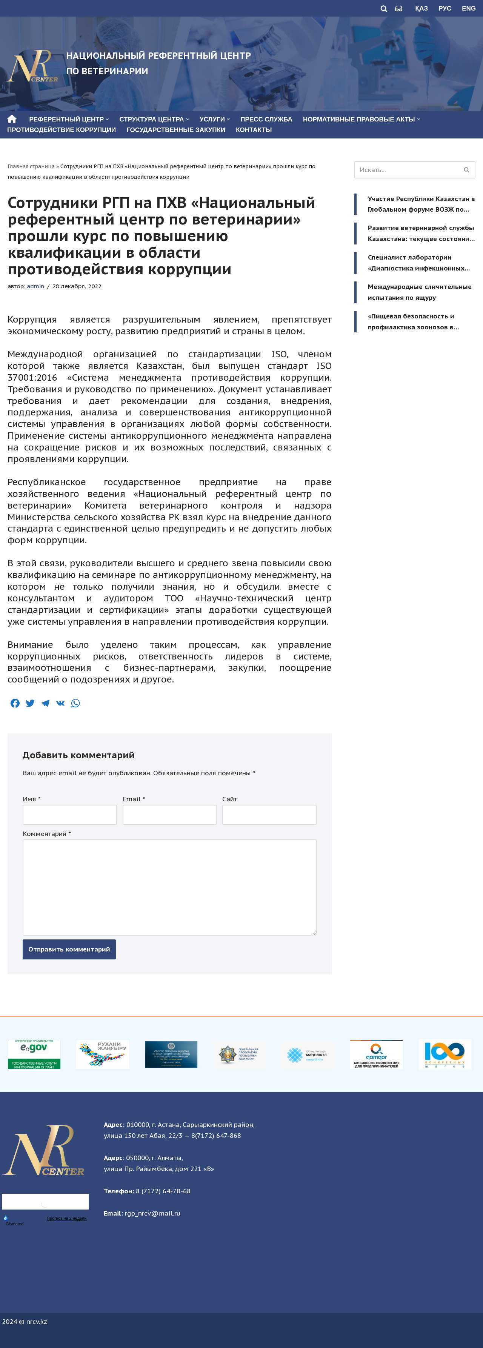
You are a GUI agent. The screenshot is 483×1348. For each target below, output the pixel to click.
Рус (444, 8)
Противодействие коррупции (61, 130)
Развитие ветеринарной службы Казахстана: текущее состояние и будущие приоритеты (421, 234)
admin (35, 286)
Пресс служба (266, 119)
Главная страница (31, 166)
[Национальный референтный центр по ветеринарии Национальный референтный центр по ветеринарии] (128, 63)
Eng (469, 8)
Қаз (421, 8)
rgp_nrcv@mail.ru (152, 1213)
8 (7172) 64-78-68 (163, 1191)
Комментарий (47, 834)
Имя (32, 799)
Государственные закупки (175, 130)
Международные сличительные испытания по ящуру (420, 292)
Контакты (254, 130)
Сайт (229, 799)
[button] (107, 119)
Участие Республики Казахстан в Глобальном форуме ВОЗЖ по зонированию (421, 205)
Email (134, 799)
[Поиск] (384, 8)
